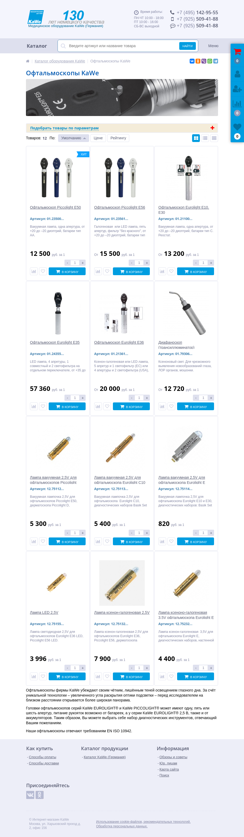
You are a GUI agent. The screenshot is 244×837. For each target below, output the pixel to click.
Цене (98, 138)
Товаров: (33, 138)
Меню (213, 46)
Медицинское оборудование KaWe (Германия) (71, 19)
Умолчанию (71, 138)
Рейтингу (118, 138)
